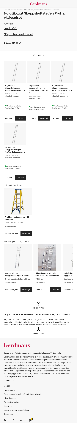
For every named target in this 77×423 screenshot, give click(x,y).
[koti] (7, 420)
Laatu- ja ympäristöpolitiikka (16, 410)
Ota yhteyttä (9, 390)
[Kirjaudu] (21, 420)
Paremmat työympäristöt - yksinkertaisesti (22, 394)
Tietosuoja (8, 414)
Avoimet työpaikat (12, 402)
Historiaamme (10, 398)
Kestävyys (8, 406)
